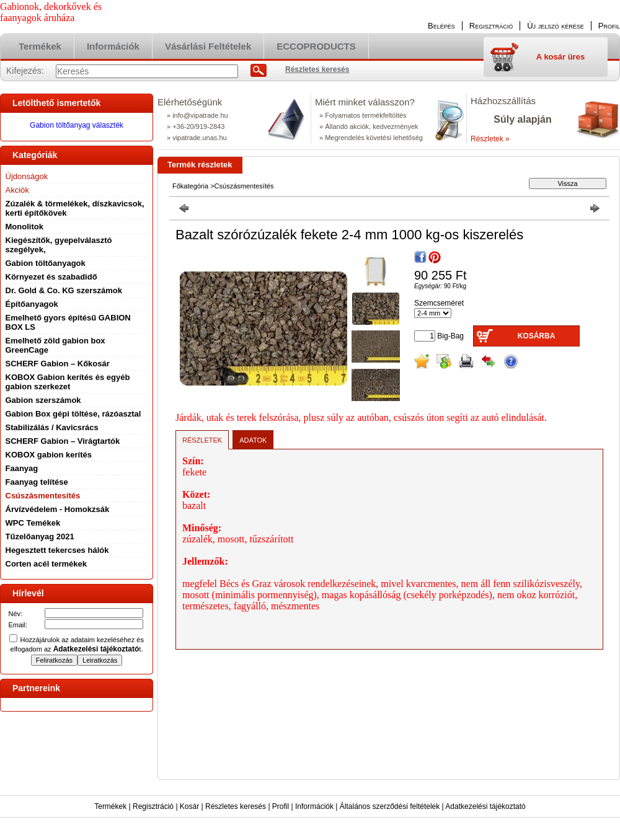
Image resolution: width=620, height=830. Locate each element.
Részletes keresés (235, 806)
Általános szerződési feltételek (390, 806)
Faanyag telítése (37, 482)
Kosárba (537, 336)
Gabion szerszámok (43, 400)
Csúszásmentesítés (43, 495)
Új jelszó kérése (555, 25)
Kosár (189, 806)
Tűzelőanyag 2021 (40, 536)
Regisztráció (153, 806)
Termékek (110, 806)
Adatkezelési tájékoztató (485, 806)
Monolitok (24, 226)
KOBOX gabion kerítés (49, 454)
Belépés (441, 25)
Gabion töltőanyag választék (76, 125)
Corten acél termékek (46, 563)
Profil (280, 806)
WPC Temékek (33, 523)
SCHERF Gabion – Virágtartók (63, 441)
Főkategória (190, 186)
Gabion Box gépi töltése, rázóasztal (73, 413)
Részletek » (490, 139)
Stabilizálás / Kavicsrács (52, 427)
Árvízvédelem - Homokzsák (58, 509)
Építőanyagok (32, 304)
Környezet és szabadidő (51, 276)
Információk (314, 806)
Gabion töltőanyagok (46, 263)
